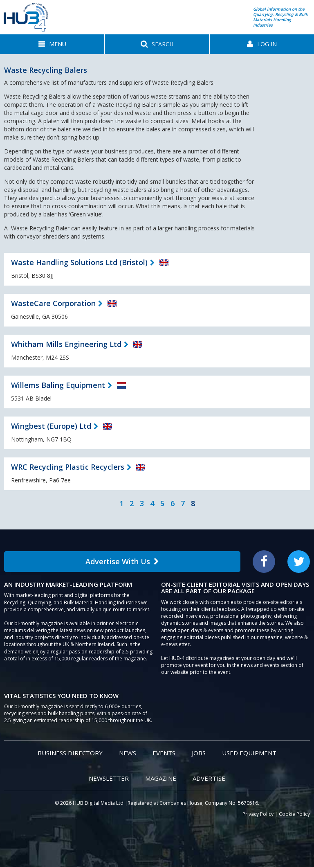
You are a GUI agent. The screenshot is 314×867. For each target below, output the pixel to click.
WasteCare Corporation (53, 303)
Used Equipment (249, 753)
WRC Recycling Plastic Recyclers (67, 467)
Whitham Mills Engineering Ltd (66, 344)
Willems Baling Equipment (58, 385)
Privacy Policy (258, 814)
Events (164, 753)
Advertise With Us (122, 561)
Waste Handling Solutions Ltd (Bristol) (79, 262)
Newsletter (109, 778)
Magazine (160, 778)
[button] (52, 44)
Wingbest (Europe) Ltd (51, 426)
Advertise (209, 778)
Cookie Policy (294, 814)
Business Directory (70, 753)
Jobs (199, 753)
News (127, 753)
